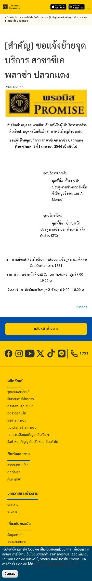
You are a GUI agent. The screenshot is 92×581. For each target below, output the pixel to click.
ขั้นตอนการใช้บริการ (20, 399)
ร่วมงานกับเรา (16, 542)
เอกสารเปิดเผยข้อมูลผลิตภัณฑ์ (28, 434)
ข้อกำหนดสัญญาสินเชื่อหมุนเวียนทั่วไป (32, 441)
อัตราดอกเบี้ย (16, 413)
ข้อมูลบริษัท (15, 535)
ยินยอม (9, 573)
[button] (46, 329)
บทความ (12, 504)
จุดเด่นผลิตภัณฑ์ (18, 392)
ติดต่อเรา (13, 472)
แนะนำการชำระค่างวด (22, 427)
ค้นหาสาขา (14, 479)
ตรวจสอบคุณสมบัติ (20, 406)
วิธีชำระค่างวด (16, 420)
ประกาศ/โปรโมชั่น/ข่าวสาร (32, 17)
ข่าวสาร (81, 307)
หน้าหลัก (9, 17)
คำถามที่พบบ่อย (17, 465)
